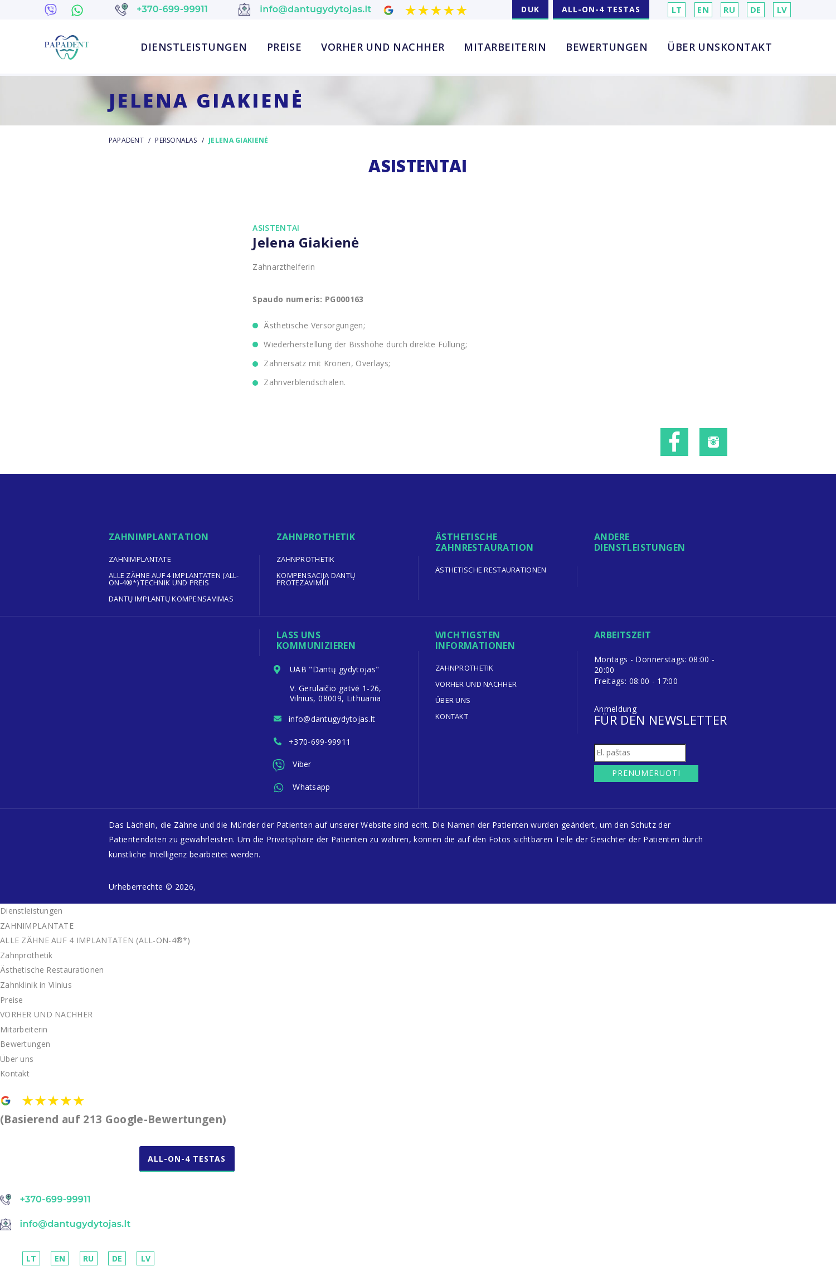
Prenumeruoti (644, 773)
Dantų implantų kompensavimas (172, 599)
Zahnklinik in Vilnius (36, 988)
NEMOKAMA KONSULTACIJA (69, 1173)
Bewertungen (607, 47)
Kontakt (746, 47)
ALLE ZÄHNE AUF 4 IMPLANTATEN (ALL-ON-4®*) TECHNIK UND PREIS (174, 579)
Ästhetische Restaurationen (491, 570)
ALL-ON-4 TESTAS (601, 9)
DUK (530, 9)
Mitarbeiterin (505, 47)
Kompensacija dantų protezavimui (316, 579)
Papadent (126, 140)
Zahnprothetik (306, 559)
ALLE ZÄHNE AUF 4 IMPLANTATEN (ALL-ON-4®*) (96, 944)
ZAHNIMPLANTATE (140, 559)
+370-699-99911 (321, 743)
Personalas (176, 140)
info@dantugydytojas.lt (333, 720)
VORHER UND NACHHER (382, 47)
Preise (284, 47)
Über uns (694, 47)
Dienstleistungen (193, 47)
